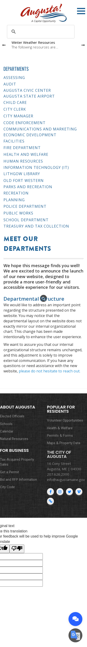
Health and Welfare (25, 154)
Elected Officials (12, 416)
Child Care (15, 102)
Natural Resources (14, 439)
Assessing (14, 77)
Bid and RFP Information (18, 479)
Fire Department (22, 147)
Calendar (6, 431)
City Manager (18, 116)
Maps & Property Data (63, 443)
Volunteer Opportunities (65, 420)
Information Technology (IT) (36, 167)
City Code (7, 487)
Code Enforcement (24, 122)
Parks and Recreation (27, 187)
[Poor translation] (16, 549)
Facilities (14, 141)
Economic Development (29, 135)
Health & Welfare (60, 428)
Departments (16, 68)
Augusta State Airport (29, 96)
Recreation (16, 193)
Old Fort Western (23, 180)
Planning (14, 199)
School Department (26, 219)
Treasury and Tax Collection (36, 226)
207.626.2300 (58, 474)
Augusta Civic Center (27, 90)
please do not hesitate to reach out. (49, 371)
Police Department (25, 206)
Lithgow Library (21, 173)
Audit (9, 84)
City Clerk (14, 109)
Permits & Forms (60, 435)
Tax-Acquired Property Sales (17, 462)
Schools (6, 424)
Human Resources (23, 161)
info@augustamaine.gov (66, 479)
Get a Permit (9, 472)
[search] (40, 31)
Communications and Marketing (40, 129)
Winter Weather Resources (33, 42)
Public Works (18, 213)
